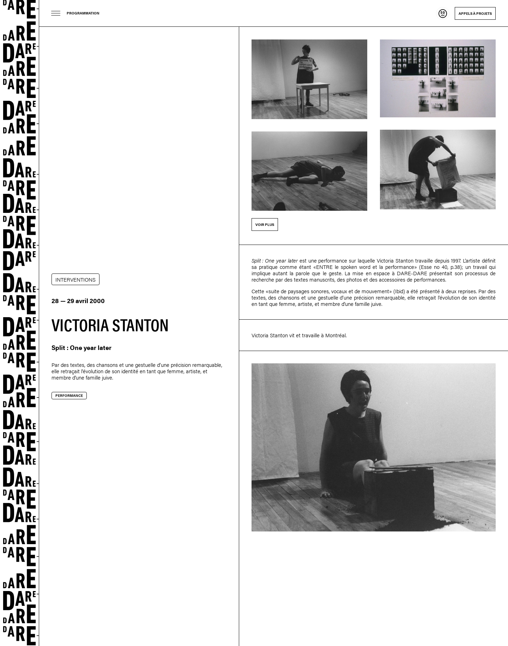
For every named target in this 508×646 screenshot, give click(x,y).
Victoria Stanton (395, 260)
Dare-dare (19, 323)
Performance (69, 395)
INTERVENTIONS (75, 279)
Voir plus (264, 224)
